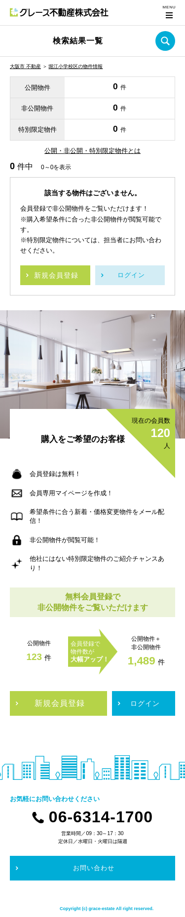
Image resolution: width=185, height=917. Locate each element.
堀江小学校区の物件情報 (75, 66)
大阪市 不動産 (25, 66)
